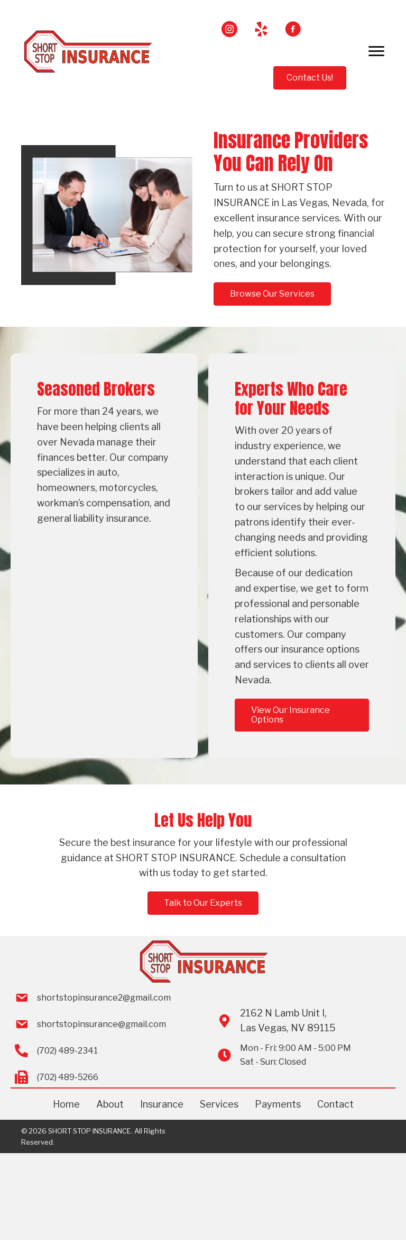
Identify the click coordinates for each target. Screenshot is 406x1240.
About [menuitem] (110, 1104)
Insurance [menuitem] (161, 1104)
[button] (229, 29)
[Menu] (376, 51)
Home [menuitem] (66, 1104)
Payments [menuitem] (278, 1104)
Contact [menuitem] (335, 1104)
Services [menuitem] (219, 1104)
